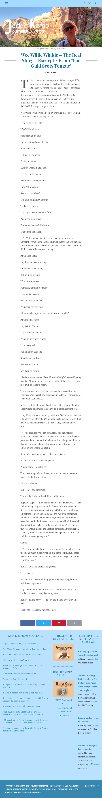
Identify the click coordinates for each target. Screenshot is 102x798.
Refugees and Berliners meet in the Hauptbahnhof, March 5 (24, 685)
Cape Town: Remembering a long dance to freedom (24, 649)
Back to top (92, 786)
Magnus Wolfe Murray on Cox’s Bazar (19, 644)
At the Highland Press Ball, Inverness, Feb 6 (21, 706)
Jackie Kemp (52, 72)
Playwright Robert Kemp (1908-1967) (50, 49)
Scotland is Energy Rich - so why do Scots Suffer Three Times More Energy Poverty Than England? (88, 682)
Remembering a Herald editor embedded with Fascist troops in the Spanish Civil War (25, 699)
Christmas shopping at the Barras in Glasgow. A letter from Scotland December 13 (25, 729)
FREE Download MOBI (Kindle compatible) (63, 712)
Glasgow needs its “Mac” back (16, 660)
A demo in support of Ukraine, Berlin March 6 (22, 693)
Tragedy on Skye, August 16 (15, 679)
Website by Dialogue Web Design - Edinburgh (23, 792)
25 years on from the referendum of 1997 (20, 674)
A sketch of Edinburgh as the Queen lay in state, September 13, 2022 (23, 666)
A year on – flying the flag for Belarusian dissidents (24, 654)
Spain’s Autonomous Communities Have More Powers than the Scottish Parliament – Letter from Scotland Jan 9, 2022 (24, 713)
